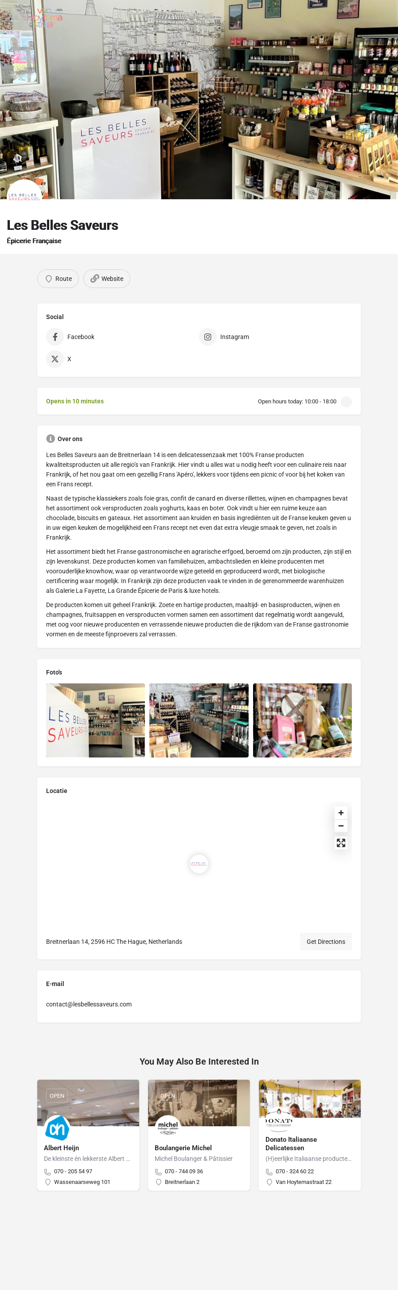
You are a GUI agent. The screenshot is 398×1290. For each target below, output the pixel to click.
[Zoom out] (341, 825)
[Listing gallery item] (95, 720)
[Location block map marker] (199, 864)
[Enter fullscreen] (341, 842)
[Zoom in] (341, 812)
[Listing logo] (24, 197)
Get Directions (326, 941)
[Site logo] (46, 18)
